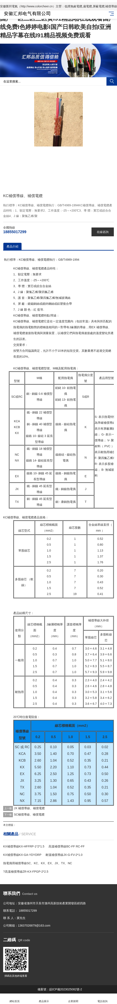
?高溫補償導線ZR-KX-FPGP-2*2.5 (25, 871)
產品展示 (44, 999)
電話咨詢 (102, 999)
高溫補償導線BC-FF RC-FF (66, 846)
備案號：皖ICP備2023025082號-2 (60, 989)
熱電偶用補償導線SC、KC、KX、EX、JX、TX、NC (37, 863)
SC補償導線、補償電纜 (29, 814)
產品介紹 (12, 246)
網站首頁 (14, 999)
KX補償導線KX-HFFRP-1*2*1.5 (23, 846)
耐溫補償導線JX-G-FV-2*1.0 (64, 854)
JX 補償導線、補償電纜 (29, 808)
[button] (55, 73)
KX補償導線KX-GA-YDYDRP (22, 854)
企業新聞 (73, 999)
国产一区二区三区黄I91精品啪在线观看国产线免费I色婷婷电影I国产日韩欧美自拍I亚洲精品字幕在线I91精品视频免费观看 (57, 27)
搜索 (111, 81)
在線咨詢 (103, 232)
